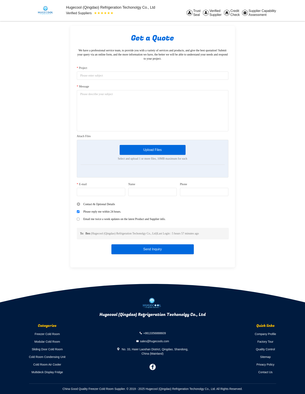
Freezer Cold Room (47, 334)
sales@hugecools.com (154, 341)
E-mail (82, 184)
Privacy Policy (265, 364)
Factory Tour (265, 341)
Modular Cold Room (47, 341)
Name (131, 184)
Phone (183, 184)
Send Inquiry (152, 249)
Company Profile (265, 334)
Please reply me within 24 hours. (102, 211)
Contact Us (265, 372)
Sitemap (265, 357)
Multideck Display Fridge (47, 372)
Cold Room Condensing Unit (47, 357)
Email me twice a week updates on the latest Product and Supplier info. (124, 219)
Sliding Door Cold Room (47, 349)
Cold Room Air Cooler (47, 364)
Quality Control (265, 349)
